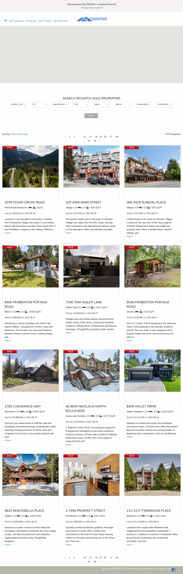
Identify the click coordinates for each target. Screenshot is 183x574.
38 (117, 136)
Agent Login (165, 568)
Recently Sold (61, 20)
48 (95, 140)
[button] (86, 47)
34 (96, 136)
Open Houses (45, 20)
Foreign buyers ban (91, 7)
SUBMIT (91, 116)
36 (105, 136)
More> (8, 232)
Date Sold (23, 134)
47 (89, 140)
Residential (16, 20)
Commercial (30, 20)
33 (90, 136)
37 (111, 136)
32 (84, 136)
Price (13, 134)
